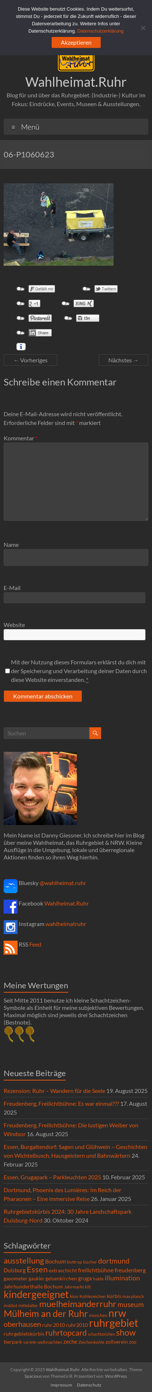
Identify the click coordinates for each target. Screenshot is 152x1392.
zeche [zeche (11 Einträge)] (70, 1341)
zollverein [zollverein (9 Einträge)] (116, 1342)
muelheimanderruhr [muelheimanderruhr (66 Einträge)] (77, 1304)
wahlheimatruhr (65, 923)
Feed (35, 944)
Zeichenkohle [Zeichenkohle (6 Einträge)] (91, 1342)
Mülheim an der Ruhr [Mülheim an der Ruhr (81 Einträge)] (46, 1313)
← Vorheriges (30, 360)
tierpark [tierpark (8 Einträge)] (13, 1342)
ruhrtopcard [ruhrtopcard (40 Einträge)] (66, 1332)
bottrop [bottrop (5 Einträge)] (74, 1261)
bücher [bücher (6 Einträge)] (90, 1262)
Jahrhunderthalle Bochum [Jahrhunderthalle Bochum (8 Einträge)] (33, 1287)
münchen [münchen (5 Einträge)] (98, 1315)
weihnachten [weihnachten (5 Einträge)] (49, 1342)
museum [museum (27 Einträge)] (131, 1304)
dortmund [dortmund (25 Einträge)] (114, 1261)
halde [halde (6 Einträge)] (98, 1278)
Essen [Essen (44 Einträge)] (37, 1269)
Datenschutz (89, 1385)
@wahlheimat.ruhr (63, 882)
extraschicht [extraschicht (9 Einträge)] (63, 1270)
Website (14, 624)
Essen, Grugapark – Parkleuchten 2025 (52, 1176)
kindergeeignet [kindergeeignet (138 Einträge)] (36, 1294)
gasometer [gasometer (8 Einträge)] (15, 1278)
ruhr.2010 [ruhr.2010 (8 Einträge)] (53, 1325)
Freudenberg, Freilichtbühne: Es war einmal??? (61, 1103)
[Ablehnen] (143, 27)
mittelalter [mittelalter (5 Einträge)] (28, 1305)
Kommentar (20, 437)
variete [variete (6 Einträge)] (29, 1342)
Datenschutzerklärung (100, 31)
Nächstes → (123, 360)
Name (11, 544)
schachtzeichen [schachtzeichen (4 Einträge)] (101, 1334)
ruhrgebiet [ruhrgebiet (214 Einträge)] (113, 1322)
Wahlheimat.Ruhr (76, 82)
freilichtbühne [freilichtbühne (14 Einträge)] (96, 1269)
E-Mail (12, 587)
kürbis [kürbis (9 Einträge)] (114, 1296)
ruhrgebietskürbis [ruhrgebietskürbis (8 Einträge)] (24, 1334)
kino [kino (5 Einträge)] (74, 1296)
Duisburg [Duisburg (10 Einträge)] (15, 1270)
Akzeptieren (76, 42)
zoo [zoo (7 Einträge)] (132, 1342)
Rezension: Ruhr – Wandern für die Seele (54, 1090)
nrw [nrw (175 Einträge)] (117, 1313)
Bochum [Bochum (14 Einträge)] (55, 1261)
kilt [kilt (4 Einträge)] (88, 1286)
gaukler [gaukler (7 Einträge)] (36, 1278)
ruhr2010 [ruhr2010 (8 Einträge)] (77, 1325)
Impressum (61, 1385)
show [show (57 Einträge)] (126, 1332)
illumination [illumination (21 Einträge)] (122, 1278)
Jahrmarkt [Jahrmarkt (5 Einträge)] (74, 1286)
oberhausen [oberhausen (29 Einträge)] (22, 1324)
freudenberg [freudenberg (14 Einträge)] (130, 1269)
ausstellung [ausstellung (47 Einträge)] (24, 1260)
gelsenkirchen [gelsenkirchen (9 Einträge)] (61, 1278)
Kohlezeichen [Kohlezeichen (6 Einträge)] (92, 1296)
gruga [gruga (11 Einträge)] (85, 1278)
